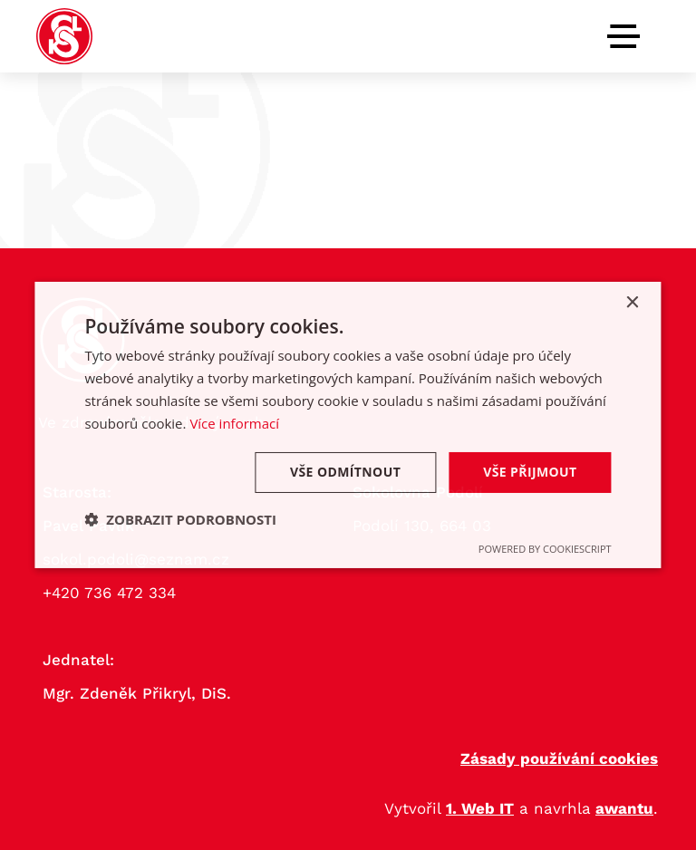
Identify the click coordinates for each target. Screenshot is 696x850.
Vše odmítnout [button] (345, 471)
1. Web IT (480, 808)
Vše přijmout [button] (529, 471)
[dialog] (347, 425)
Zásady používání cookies (559, 758)
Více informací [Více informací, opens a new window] (234, 423)
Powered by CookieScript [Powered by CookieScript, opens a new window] (545, 548)
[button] (180, 519)
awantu (624, 808)
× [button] (632, 303)
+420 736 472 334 (109, 593)
